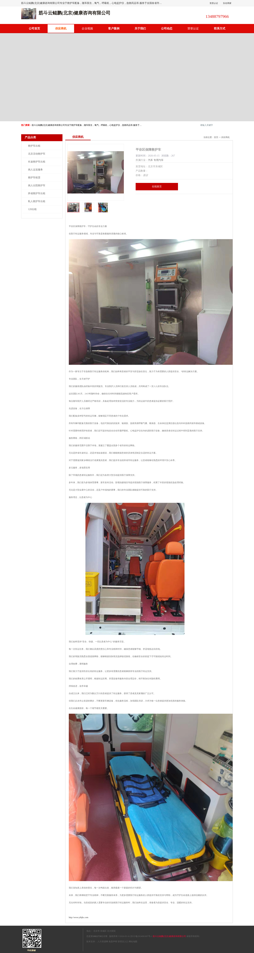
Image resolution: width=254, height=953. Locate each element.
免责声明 (113, 941)
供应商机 (60, 28)
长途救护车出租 (36, 161)
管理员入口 (123, 941)
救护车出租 (34, 146)
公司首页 (34, 28)
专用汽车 (159, 160)
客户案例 (113, 28)
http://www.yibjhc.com (78, 917)
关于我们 (140, 28)
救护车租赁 (34, 177)
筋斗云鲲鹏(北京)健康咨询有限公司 (169, 936)
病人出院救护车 (36, 185)
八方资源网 (103, 941)
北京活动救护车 (36, 153)
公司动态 (166, 28)
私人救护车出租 (36, 201)
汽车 (150, 160)
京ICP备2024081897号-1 (141, 936)
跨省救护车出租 (36, 193)
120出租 (32, 209)
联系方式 (219, 28)
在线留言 (157, 186)
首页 (216, 137)
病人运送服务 (35, 169)
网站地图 (133, 941)
